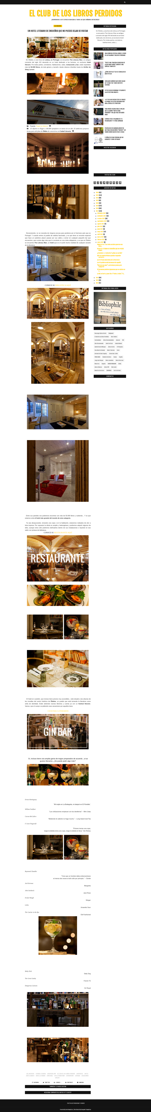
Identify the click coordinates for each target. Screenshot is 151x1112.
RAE (123, 340)
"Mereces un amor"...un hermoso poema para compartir (109, 266)
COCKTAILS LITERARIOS (57, 711)
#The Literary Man (59, 1075)
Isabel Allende (118, 343)
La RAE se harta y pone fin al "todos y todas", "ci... (110, 274)
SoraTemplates (69, 1109)
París (118, 350)
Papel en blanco (42, 126)
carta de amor (117, 370)
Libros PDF (106, 367)
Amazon (118, 340)
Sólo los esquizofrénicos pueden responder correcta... (109, 256)
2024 (97, 192)
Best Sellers (114, 336)
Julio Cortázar (109, 343)
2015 (97, 280)
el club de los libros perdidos (102, 336)
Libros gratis (111, 347)
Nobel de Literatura (99, 370)
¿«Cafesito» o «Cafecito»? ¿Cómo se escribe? (109, 253)
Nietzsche (114, 367)
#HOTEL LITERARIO (40, 1075)
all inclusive (58, 26)
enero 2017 (100, 242)
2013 (97, 283)
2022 (97, 198)
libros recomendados (108, 340)
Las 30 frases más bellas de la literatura (108, 260)
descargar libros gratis (100, 333)
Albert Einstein (111, 350)
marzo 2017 (100, 237)
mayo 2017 (100, 231)
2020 (97, 203)
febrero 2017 (101, 239)
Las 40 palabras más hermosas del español (109, 262)
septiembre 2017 (102, 221)
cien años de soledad (100, 350)
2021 (97, 200)
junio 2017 (100, 229)
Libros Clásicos (98, 367)
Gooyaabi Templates (86, 1109)
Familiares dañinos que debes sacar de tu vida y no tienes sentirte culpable (115, 83)
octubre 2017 (101, 218)
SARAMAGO (109, 370)
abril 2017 (100, 234)
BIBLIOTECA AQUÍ (63, 285)
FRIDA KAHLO (97, 357)
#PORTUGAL (50, 1075)
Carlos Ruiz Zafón (113, 353)
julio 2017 (100, 226)
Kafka (119, 363)
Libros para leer (119, 360)
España (120, 357)
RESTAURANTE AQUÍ (63, 533)
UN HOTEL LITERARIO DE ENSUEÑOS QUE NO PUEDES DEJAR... (110, 249)
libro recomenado (99, 343)
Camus (115, 357)
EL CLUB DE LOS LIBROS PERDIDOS (75, 13)
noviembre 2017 (101, 216)
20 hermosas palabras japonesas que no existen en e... (111, 270)
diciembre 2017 (101, 213)
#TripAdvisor (70, 1075)
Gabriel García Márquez (100, 347)
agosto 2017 (100, 224)
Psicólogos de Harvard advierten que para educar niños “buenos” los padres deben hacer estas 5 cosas (115, 130)
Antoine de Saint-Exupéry (101, 353)
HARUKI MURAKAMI (112, 363)
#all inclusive (30, 1073)
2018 (97, 208)
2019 (97, 206)
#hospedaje (79, 1073)
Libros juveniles (109, 360)
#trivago (77, 1075)
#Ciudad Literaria (41, 1073)
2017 (97, 211)
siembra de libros (107, 357)
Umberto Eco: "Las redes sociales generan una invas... (110, 245)
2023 (97, 195)
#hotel (86, 1073)
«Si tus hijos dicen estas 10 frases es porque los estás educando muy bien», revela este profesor (115, 101)
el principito (120, 347)
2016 (97, 277)
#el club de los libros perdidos (66, 1073)
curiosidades (98, 340)
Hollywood (111, 333)
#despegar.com (51, 1073)
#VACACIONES (85, 1075)
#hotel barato (30, 1075)
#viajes (57, 1077)
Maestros (97, 363)
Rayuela (103, 363)
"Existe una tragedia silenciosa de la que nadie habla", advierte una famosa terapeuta (115, 64)
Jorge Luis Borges (99, 360)
